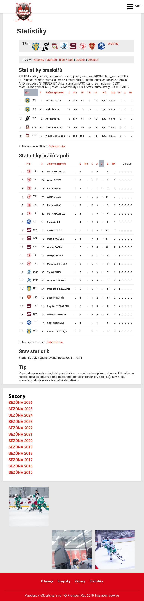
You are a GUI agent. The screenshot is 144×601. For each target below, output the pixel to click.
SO (119, 92)
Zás (89, 92)
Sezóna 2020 (20, 440)
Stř (82, 92)
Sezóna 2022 (20, 428)
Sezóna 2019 (20, 447)
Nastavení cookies (107, 595)
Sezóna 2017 (20, 460)
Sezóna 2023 (20, 421)
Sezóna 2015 (20, 472)
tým (27, 92)
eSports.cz (47, 595)
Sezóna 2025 (20, 409)
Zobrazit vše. (57, 146)
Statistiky (96, 581)
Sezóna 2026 (20, 402)
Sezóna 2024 (20, 415)
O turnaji (47, 581)
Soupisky (64, 581)
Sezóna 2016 (20, 466)
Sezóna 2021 (20, 434)
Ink (95, 92)
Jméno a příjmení (54, 92)
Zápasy (80, 581)
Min (75, 92)
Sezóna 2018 (20, 453)
